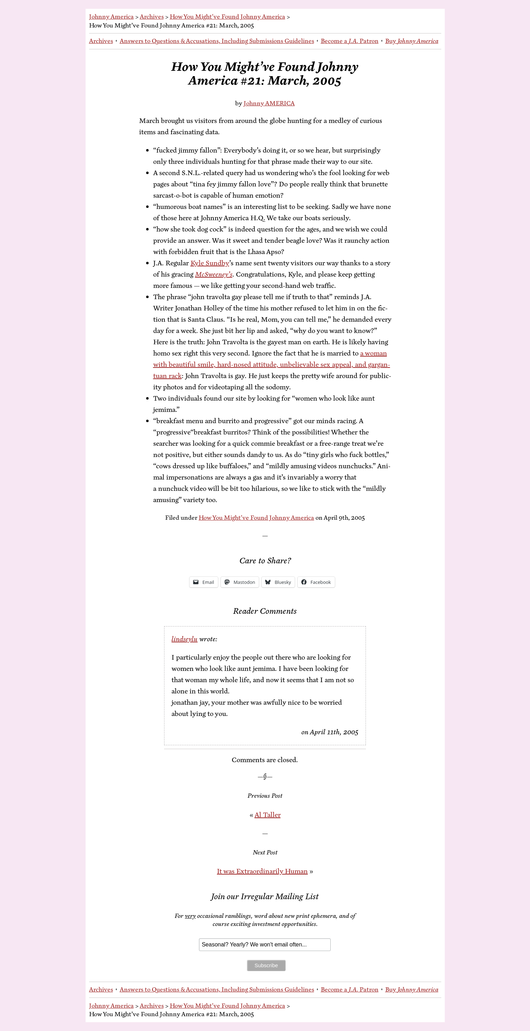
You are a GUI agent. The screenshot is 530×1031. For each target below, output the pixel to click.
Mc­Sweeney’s (213, 274)
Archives (152, 16)
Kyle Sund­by (210, 263)
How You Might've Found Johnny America (227, 16)
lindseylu (185, 639)
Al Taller (268, 815)
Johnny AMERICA (269, 103)
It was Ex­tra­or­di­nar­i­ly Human (262, 871)
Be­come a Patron (350, 41)
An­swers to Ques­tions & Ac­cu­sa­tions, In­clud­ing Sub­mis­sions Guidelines (217, 41)
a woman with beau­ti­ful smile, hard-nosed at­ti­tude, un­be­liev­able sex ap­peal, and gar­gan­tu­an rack (271, 364)
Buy (411, 41)
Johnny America (111, 16)
